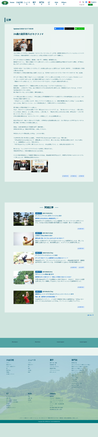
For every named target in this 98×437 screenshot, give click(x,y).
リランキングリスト (54, 380)
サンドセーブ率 (75, 399)
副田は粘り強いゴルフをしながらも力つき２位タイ (54, 240)
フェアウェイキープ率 (77, 397)
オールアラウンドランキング (78, 386)
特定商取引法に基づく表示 (56, 423)
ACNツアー (8, 378)
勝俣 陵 (81, 177)
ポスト (70, 28)
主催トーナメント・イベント (56, 416)
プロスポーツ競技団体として (56, 412)
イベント (30, 416)
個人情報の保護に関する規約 (56, 421)
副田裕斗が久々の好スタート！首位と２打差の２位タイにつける (59, 281)
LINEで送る (80, 28)
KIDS (29, 386)
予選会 (7, 386)
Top (29, 410)
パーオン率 (74, 393)
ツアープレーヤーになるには (56, 414)
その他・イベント (10, 388)
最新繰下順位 (53, 382)
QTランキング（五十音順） (12, 416)
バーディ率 (74, 395)
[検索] (82, 4)
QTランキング (53, 386)
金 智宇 (81, 271)
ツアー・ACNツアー (10, 380)
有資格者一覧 (53, 378)
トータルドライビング (77, 401)
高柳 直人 (72, 177)
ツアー (7, 376)
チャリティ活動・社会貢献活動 (57, 417)
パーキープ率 (75, 391)
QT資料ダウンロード (11, 421)
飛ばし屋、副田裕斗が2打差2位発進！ (49, 301)
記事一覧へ (89, 320)
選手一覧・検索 (53, 376)
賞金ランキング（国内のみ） (78, 384)
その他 (29, 384)
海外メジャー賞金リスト (77, 382)
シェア (60, 28)
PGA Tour (8, 384)
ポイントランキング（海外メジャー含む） (81, 378)
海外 (29, 382)
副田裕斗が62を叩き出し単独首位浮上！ (50, 220)
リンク (51, 419)
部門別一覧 (74, 376)
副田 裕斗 (62, 177)
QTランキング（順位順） (12, 414)
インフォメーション (10, 410)
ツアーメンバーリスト (55, 384)
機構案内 (52, 410)
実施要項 (8, 419)
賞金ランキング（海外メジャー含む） (80, 380)
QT (7, 382)
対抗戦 (29, 414)
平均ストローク (75, 388)
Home (13, 2)
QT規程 (8, 417)
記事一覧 (8, 412)
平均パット (74, 389)
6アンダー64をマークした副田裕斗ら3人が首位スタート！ (57, 261)
